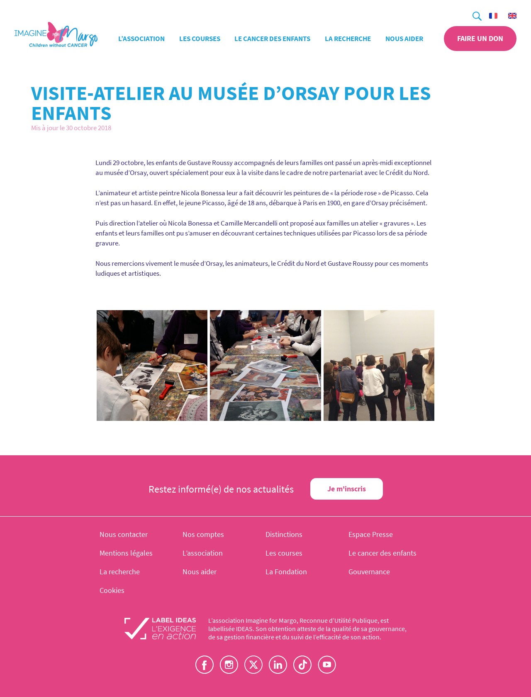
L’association (141, 38)
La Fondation (286, 571)
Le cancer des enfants (272, 38)
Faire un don (480, 38)
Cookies (112, 590)
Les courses (199, 38)
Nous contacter (124, 534)
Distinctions (284, 534)
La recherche (348, 38)
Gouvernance (369, 571)
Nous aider (404, 38)
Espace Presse (370, 534)
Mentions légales (126, 553)
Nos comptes (203, 534)
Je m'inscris (346, 488)
